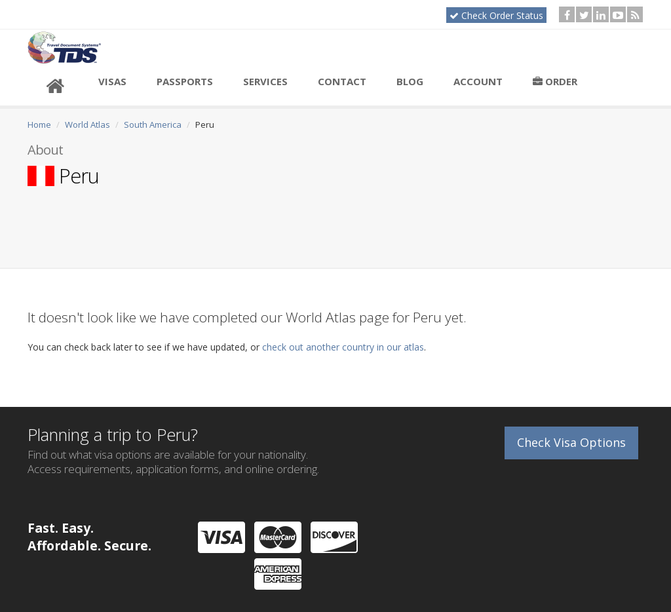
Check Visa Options (571, 442)
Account (478, 81)
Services (265, 81)
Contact (342, 81)
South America (153, 124)
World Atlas (87, 124)
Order (555, 81)
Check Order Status (496, 15)
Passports (185, 81)
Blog (409, 81)
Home (39, 124)
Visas (112, 81)
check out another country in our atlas (343, 347)
